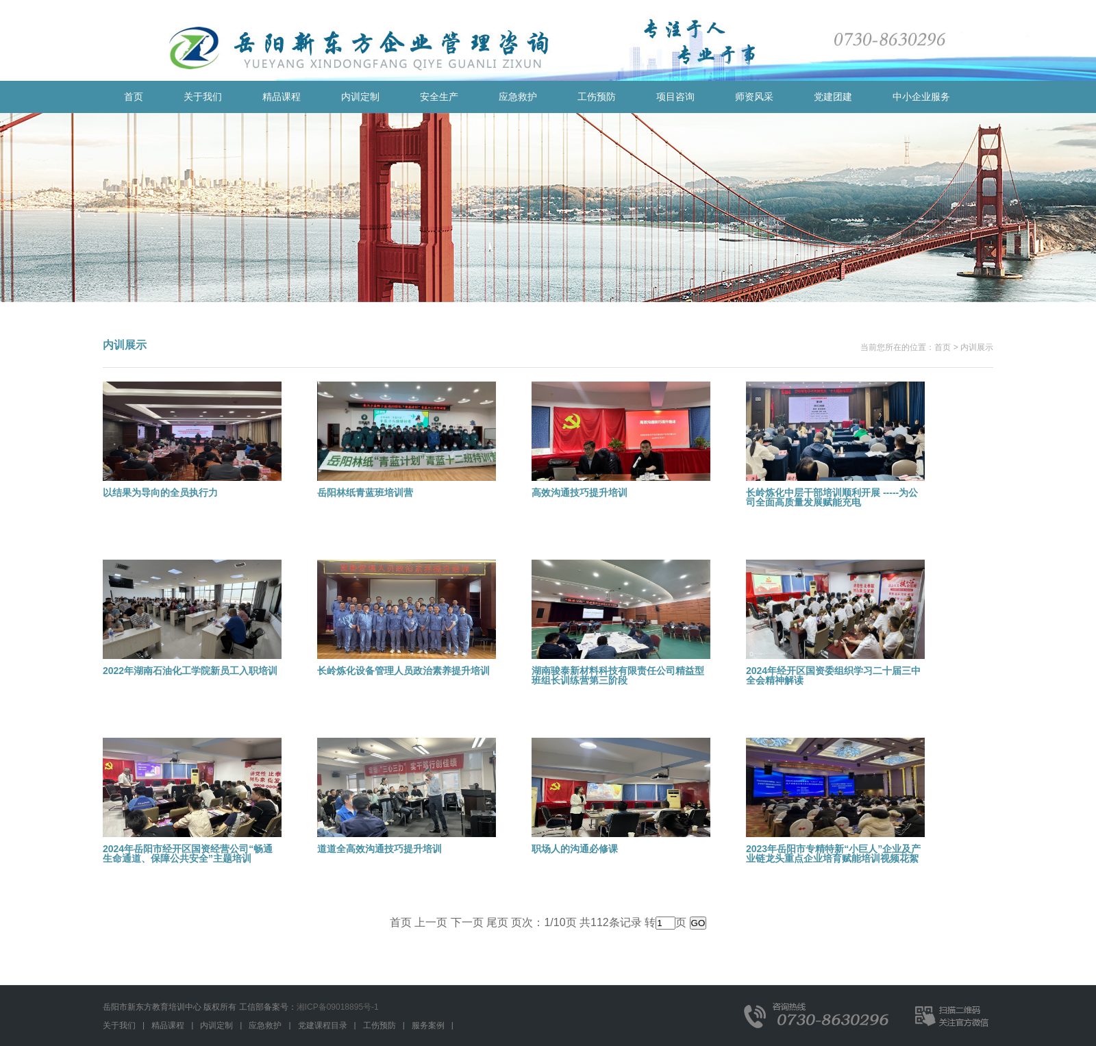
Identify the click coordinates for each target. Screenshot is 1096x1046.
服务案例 (428, 1025)
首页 (133, 96)
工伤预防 (596, 96)
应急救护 (518, 96)
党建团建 (833, 96)
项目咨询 (675, 96)
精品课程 (281, 96)
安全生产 (439, 96)
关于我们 (203, 96)
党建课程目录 (322, 1025)
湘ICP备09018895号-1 (338, 1007)
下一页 (467, 922)
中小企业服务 (921, 96)
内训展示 (976, 347)
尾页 (497, 922)
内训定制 (360, 96)
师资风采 (754, 96)
